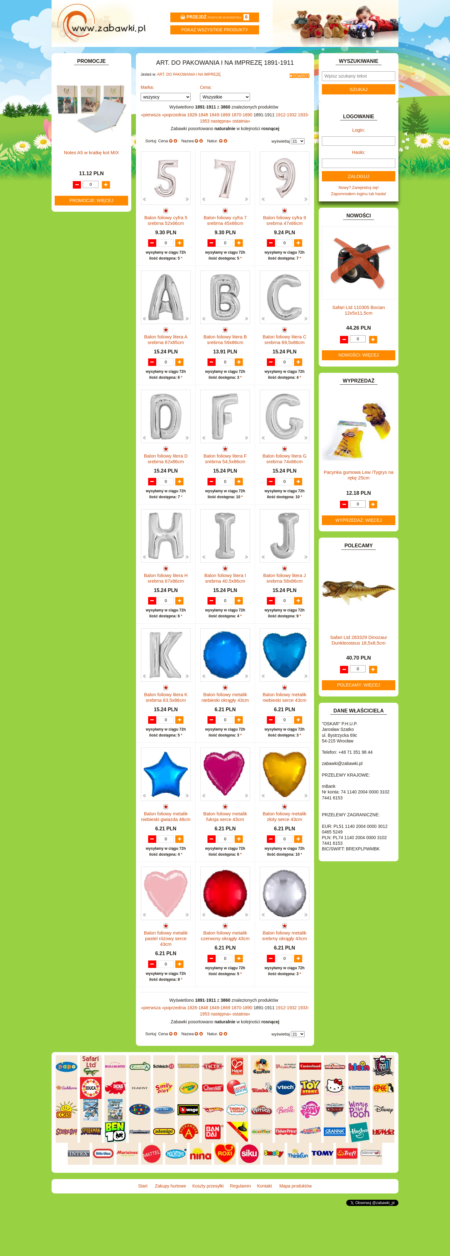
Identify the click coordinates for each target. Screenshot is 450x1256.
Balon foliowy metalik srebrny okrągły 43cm (284, 986)
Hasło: (358, 169)
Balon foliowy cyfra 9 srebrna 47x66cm (284, 234)
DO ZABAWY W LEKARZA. (87, 162)
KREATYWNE (75, 267)
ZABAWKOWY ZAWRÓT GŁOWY (93, 90)
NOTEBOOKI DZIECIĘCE (85, 308)
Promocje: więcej (91, 587)
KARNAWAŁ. (74, 246)
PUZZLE (70, 330)
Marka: (147, 101)
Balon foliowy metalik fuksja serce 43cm (225, 861)
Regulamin (254, 55)
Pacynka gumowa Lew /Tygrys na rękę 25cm (358, 491)
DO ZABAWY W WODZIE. (86, 190)
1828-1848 (198, 129)
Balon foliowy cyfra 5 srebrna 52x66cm (166, 234)
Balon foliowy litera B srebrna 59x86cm (225, 360)
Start (80, 55)
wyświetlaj (281, 155)
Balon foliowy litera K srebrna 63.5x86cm (166, 736)
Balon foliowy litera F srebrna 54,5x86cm (225, 485)
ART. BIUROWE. (77, 97)
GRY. (67, 212)
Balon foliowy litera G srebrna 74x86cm (284, 485)
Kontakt (312, 55)
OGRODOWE (75, 315)
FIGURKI (70, 197)
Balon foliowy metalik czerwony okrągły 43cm (225, 986)
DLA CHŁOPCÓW (78, 147)
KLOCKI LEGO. (76, 260)
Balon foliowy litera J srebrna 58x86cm (284, 610)
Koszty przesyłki (196, 55)
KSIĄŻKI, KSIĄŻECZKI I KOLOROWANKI (80, 277)
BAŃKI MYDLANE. (79, 133)
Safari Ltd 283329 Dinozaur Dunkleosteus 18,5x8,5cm (358, 656)
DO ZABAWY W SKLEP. (84, 183)
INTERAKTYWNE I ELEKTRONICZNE (76, 236)
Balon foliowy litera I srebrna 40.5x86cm (225, 610)
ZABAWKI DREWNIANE (84, 365)
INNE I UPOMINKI (79, 219)
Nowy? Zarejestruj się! (358, 204)
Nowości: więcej (358, 371)
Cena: (206, 101)
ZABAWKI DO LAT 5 (80, 358)
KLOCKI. (70, 253)
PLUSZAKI (72, 323)
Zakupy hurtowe (138, 55)
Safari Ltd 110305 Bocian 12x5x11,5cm (358, 327)
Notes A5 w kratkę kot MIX (91, 540)
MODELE (71, 294)
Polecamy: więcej (358, 701)
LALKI (67, 287)
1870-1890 (243, 129)
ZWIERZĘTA (74, 380)
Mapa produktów (369, 55)
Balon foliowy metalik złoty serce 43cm (284, 861)
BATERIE (71, 140)
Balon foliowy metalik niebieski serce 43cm (284, 736)
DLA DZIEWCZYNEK (81, 154)
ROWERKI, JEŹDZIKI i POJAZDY (93, 337)
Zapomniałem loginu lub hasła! (358, 210)
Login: (358, 146)
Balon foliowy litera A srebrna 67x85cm (165, 360)
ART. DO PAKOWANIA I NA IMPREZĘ (189, 91)
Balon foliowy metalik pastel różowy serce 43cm (166, 989)
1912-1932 (287, 129)
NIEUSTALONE (76, 387)
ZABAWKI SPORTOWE (83, 373)
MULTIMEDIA (74, 301)
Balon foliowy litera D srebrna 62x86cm (166, 485)
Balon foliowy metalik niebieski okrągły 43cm (225, 736)
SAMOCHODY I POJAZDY (86, 344)
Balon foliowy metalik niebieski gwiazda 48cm (165, 861)
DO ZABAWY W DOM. (82, 169)
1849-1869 (220, 129)
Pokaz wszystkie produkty (214, 29)
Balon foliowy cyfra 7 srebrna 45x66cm (225, 234)
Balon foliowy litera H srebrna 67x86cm (166, 610)
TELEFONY (73, 351)
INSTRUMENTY (77, 226)
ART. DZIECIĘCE (78, 119)
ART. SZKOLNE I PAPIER (85, 126)
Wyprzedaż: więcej (358, 536)
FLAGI (68, 205)
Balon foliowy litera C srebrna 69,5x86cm (284, 360)
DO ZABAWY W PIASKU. (85, 176)
